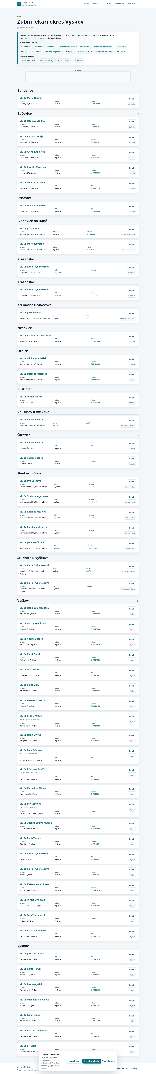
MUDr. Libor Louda (30, 1014)
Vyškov (121, 51)
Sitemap (133, 1068)
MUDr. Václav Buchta (31, 419)
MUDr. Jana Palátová (31, 750)
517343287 (95, 726)
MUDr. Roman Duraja (31, 136)
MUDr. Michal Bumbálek (33, 358)
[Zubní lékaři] (26, 4)
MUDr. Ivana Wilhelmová (33, 930)
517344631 (95, 779)
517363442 (91, 234)
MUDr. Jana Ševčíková (32, 542)
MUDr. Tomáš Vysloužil (32, 899)
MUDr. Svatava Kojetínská (34, 496)
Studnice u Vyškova (104, 51)
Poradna (131, 4)
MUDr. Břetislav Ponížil (32, 769)
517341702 (95, 1005)
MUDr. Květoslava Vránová (34, 884)
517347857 (95, 675)
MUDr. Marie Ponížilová (33, 788)
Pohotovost (119, 4)
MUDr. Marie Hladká (31, 97)
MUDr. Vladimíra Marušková (35, 335)
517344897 (95, 691)
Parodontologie (64, 60)
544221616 (93, 533)
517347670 (95, 959)
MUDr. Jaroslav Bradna (32, 120)
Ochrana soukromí (119, 1068)
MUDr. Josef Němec (30, 312)
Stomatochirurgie (47, 60)
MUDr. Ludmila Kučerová (33, 373)
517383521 (95, 127)
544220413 (93, 486)
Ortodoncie (79, 60)
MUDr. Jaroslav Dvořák (32, 953)
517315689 (95, 644)
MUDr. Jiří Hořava (29, 228)
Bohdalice (26, 46)
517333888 (95, 614)
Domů (86, 4)
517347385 (95, 660)
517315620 (95, 1021)
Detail (131, 99)
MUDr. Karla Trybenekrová (34, 266)
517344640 (95, 990)
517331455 (95, 157)
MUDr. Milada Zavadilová (33, 182)
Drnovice (51, 46)
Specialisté (107, 4)
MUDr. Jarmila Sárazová (33, 167)
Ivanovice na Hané (68, 46)
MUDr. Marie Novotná (32, 243)
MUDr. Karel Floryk (30, 654)
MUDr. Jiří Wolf (28, 1045)
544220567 (93, 502)
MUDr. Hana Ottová (30, 734)
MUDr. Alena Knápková (32, 151)
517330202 (95, 142)
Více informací (108, 1061)
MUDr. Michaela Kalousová (35, 999)
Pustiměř (36, 51)
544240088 (95, 364)
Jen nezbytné (73, 1061)
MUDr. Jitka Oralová (31, 715)
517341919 (95, 890)
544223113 (90, 318)
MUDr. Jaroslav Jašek (31, 984)
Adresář (96, 4)
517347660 (95, 828)
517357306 (95, 402)
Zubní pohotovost (28, 60)
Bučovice (39, 46)
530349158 (95, 706)
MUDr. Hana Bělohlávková (34, 607)
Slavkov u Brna (85, 51)
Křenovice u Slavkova (103, 46)
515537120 (95, 188)
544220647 (93, 517)
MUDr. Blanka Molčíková (33, 527)
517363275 (91, 249)
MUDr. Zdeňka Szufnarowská (36, 822)
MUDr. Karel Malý (29, 684)
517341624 (95, 905)
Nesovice (121, 46)
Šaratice (70, 51)
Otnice (24, 51)
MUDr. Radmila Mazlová (33, 511)
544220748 (93, 548)
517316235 (95, 844)
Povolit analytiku (91, 1061)
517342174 (95, 936)
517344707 (95, 740)
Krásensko (85, 46)
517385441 (95, 272)
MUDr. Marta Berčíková (33, 623)
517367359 (95, 341)
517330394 (95, 173)
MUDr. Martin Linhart (32, 669)
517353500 (95, 211)
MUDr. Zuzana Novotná (33, 700)
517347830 (95, 629)
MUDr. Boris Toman (30, 838)
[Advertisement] (78, 76)
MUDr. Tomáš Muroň (31, 396)
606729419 (90, 571)
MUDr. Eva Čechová (30, 480)
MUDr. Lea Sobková (30, 803)
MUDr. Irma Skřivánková (33, 1030)
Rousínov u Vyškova (54, 51)
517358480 (95, 104)
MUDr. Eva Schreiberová (33, 205)
